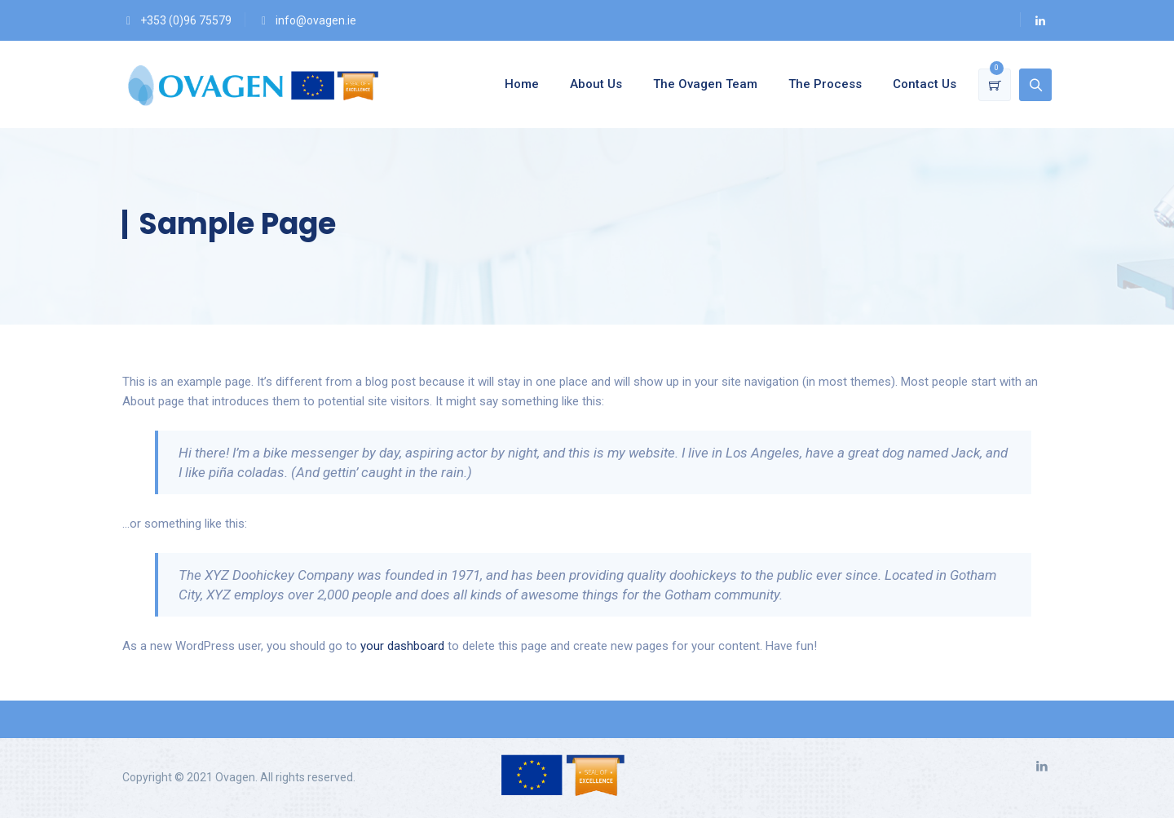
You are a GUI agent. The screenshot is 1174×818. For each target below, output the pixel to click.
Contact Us (924, 84)
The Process (825, 84)
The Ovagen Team (705, 84)
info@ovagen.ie (316, 20)
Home (522, 84)
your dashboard (402, 646)
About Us (596, 84)
